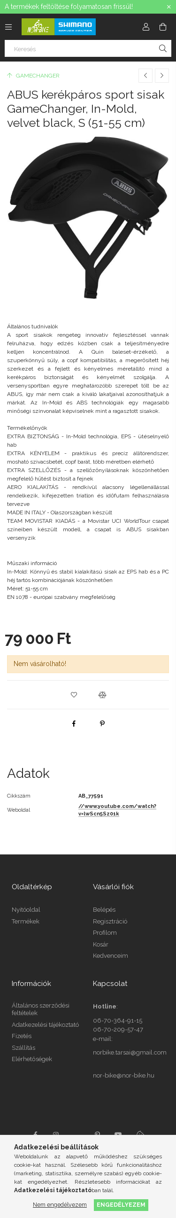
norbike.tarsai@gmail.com (130, 1052)
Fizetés (21, 1036)
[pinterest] (102, 723)
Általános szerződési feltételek (40, 1009)
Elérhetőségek (32, 1059)
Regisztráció (110, 921)
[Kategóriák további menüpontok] (8, 26)
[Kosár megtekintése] (162, 26)
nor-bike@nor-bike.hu (123, 1075)
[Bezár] (169, 7)
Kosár (100, 944)
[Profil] (146, 26)
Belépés (104, 909)
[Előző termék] (145, 76)
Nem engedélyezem (60, 1204)
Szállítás (23, 1047)
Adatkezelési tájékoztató (45, 1024)
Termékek (25, 921)
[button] (74, 695)
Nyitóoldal (26, 909)
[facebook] (74, 723)
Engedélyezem (121, 1204)
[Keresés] (88, 48)
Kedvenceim (110, 955)
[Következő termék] (162, 76)
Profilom (105, 932)
